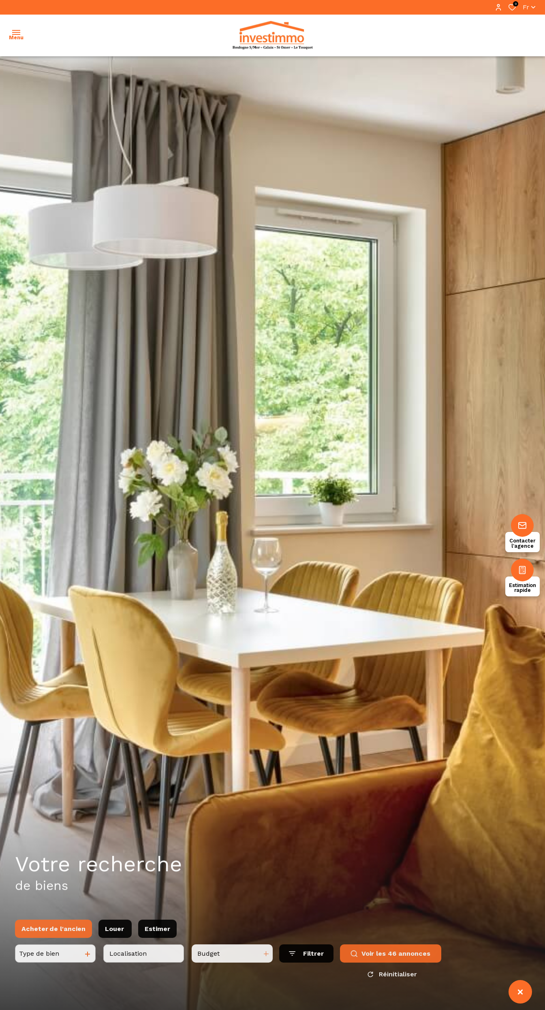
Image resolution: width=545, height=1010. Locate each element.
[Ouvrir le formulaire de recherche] (306, 962)
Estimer (157, 938)
